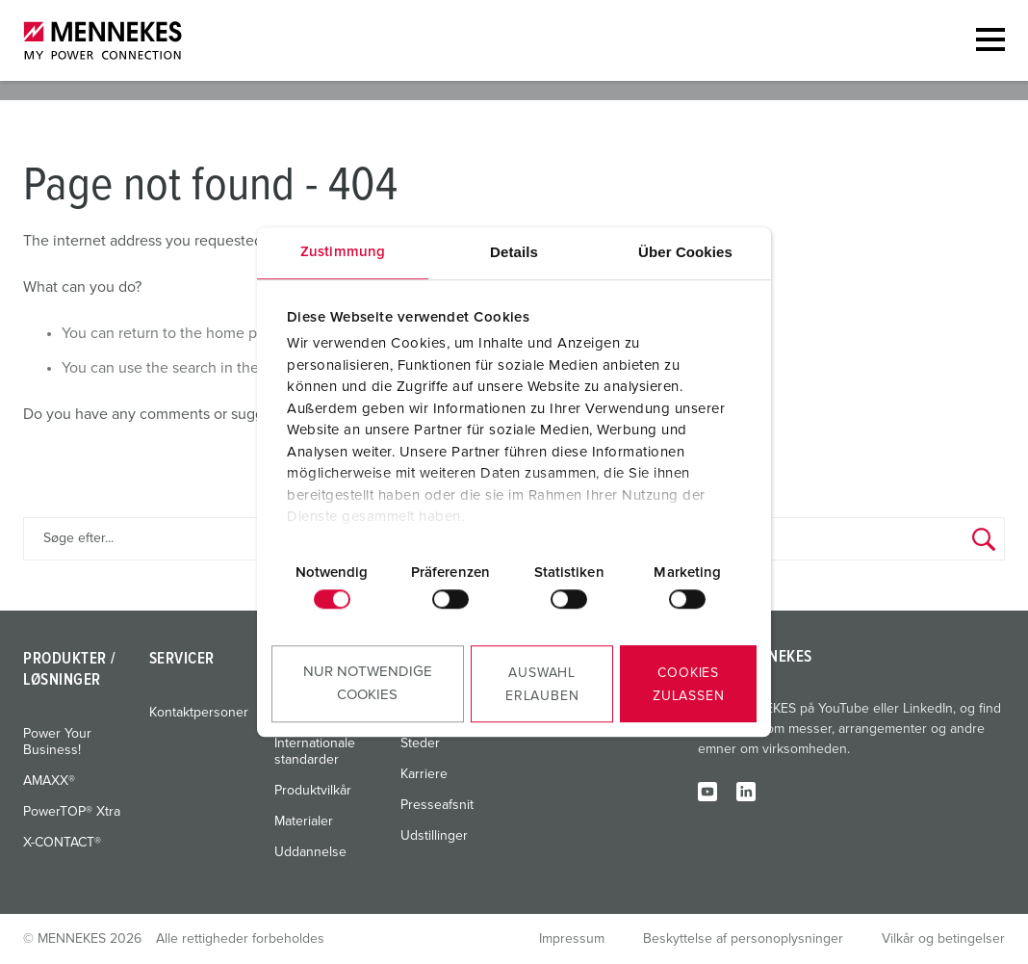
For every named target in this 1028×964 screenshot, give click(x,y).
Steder (420, 743)
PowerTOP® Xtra (71, 812)
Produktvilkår (312, 790)
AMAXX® (49, 781)
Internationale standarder (314, 752)
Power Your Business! (57, 742)
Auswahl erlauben (542, 684)
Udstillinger (434, 836)
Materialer (303, 821)
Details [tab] (514, 252)
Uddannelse (310, 852)
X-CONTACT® (62, 842)
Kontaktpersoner (198, 712)
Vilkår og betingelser (943, 939)
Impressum (571, 939)
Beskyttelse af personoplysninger (743, 939)
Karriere (424, 774)
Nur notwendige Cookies (367, 683)
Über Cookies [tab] (685, 252)
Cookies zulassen (689, 684)
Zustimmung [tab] (342, 252)
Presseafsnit (437, 805)
